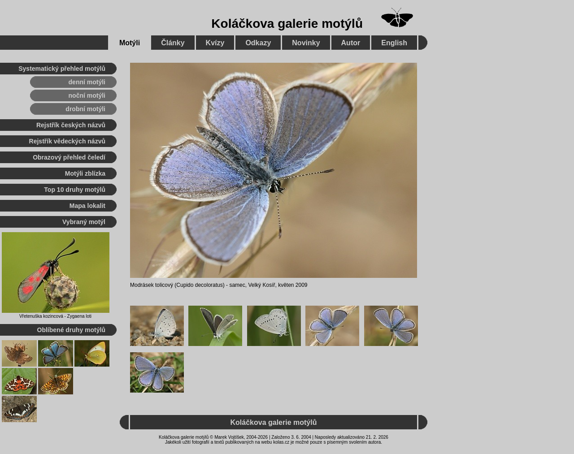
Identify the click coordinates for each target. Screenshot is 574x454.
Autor (351, 43)
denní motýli (87, 82)
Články (172, 43)
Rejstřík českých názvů (70, 125)
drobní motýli (85, 108)
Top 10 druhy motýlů (74, 189)
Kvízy (215, 43)
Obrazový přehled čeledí (69, 157)
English (394, 43)
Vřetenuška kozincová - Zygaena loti (55, 316)
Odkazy (258, 43)
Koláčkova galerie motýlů (287, 23)
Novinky (306, 43)
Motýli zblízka (85, 173)
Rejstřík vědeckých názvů (67, 141)
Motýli (129, 43)
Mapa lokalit (87, 205)
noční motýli (87, 95)
